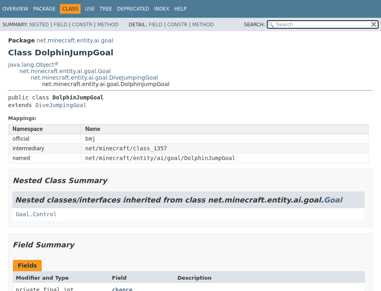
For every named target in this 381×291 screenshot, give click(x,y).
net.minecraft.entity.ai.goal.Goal (65, 71)
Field (60, 24)
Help (180, 9)
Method (108, 24)
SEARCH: (255, 24)
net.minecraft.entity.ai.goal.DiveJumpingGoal (94, 77)
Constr (82, 24)
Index (162, 9)
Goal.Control (36, 214)
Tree (106, 9)
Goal (333, 200)
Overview (15, 9)
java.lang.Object (31, 64)
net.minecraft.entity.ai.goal (74, 40)
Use (90, 9)
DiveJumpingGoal (60, 105)
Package (44, 9)
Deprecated (133, 9)
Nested (39, 24)
